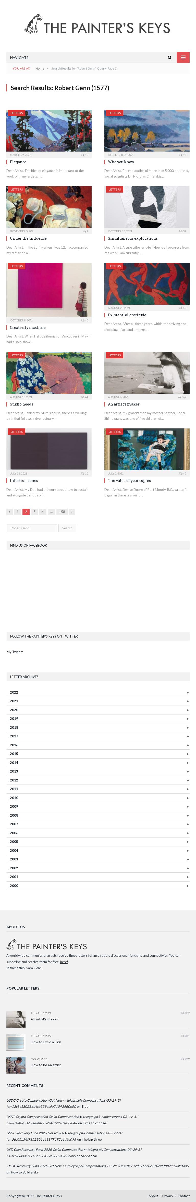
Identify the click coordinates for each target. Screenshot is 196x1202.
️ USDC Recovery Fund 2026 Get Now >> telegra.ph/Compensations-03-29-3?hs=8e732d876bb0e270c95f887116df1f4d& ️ (98, 1166)
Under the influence (28, 238)
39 (182, 231)
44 (84, 397)
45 (182, 473)
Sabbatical (89, 1156)
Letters (17, 113)
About (153, 1196)
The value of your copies (129, 480)
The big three (92, 1139)
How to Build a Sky (46, 1042)
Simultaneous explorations (133, 238)
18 (182, 154)
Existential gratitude (127, 315)
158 (62, 512)
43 (182, 307)
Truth (85, 1106)
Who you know (121, 161)
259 (185, 1058)
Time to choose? (95, 1123)
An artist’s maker (124, 404)
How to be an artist (46, 1065)
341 (185, 1035)
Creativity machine (28, 327)
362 (182, 397)
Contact (184, 1196)
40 (84, 320)
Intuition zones (24, 480)
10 (84, 154)
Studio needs (21, 404)
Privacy (167, 1196)
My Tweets (15, 652)
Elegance (18, 161)
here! (64, 962)
